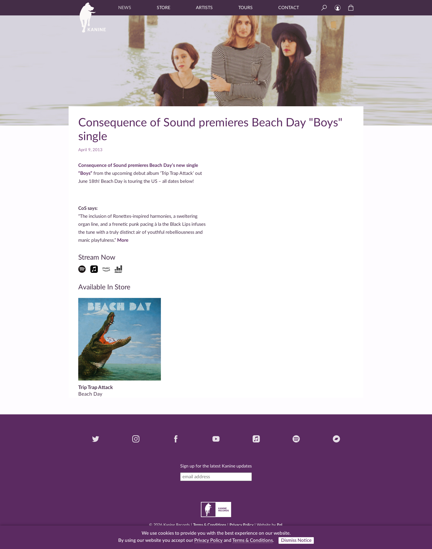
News (124, 8)
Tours (245, 8)
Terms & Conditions (209, 525)
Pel (279, 525)
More (122, 240)
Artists (204, 8)
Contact (288, 8)
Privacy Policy (241, 525)
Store (163, 8)
